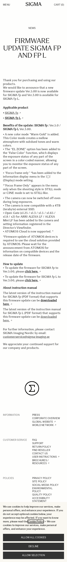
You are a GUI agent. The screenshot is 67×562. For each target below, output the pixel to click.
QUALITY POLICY (42, 494)
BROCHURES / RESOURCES (40, 462)
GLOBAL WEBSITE (42, 421)
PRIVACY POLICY (42, 478)
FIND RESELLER (41, 450)
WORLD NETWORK (43, 425)
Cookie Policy (36, 521)
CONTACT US (40, 453)
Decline (33, 546)
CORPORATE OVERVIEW (46, 418)
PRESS (36, 415)
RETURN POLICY (41, 446)
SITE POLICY (39, 481)
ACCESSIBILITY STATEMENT (41, 500)
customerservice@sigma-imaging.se (26, 336)
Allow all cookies (33, 537)
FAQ (34, 440)
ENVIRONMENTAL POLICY (42, 490)
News (32, 28)
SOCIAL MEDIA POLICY (45, 485)
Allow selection (33, 555)
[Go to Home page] (34, 4)
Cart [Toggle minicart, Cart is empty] (59, 4)
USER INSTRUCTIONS (44, 456)
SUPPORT (38, 443)
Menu (6, 4)
